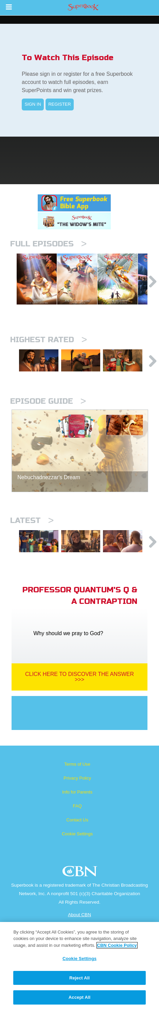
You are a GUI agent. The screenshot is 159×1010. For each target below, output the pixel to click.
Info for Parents (77, 852)
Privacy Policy (77, 838)
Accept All (79, 997)
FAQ (77, 866)
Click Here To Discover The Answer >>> (79, 737)
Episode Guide (48, 447)
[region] (79, 966)
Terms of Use (77, 824)
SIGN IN (32, 104)
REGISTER (59, 104)
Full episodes (48, 243)
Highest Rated (48, 371)
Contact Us (77, 880)
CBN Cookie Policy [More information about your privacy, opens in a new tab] (117, 945)
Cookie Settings (77, 893)
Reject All (79, 977)
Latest (32, 566)
